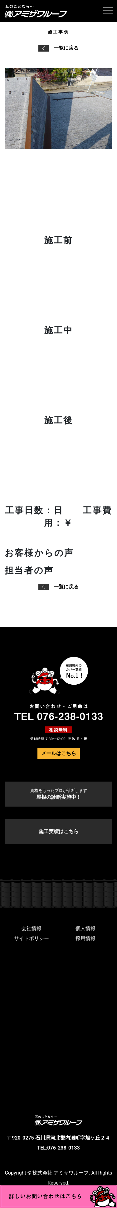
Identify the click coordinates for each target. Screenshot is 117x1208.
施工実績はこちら (59, 831)
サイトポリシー (31, 938)
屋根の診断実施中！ (58, 794)
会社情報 (31, 928)
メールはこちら (58, 753)
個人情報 (85, 928)
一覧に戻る (58, 48)
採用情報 (85, 938)
